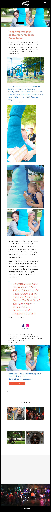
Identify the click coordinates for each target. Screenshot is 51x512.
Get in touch (17, 383)
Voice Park (35, 422)
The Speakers (16, 446)
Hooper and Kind (27, 508)
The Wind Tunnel (35, 446)
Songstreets (16, 422)
